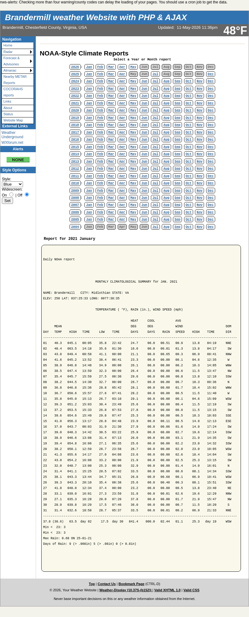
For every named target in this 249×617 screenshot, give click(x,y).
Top (92, 584)
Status (8, 114)
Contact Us (106, 584)
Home (7, 45)
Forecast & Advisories (11, 61)
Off (19, 195)
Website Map (13, 120)
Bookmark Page (131, 584)
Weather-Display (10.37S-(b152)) (125, 590)
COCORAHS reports (13, 92)
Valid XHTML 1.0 (167, 590)
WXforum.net (12, 142)
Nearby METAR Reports (15, 79)
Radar (7, 52)
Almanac (9, 70)
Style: (6, 179)
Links (7, 101)
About (7, 108)
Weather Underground (12, 134)
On (4, 195)
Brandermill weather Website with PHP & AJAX (96, 17)
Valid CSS (191, 590)
